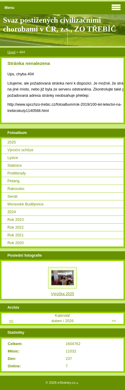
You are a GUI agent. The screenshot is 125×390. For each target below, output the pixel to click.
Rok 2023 (15, 219)
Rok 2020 (15, 243)
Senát (12, 196)
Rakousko (15, 188)
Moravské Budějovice (25, 204)
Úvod (11, 52)
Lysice (12, 157)
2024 (11, 212)
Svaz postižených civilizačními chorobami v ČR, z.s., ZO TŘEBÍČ (59, 24)
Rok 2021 (15, 235)
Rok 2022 (15, 227)
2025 (11, 142)
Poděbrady (16, 173)
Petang (13, 181)
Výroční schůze (20, 150)
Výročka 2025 (62, 293)
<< (11, 321)
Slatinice (14, 165)
